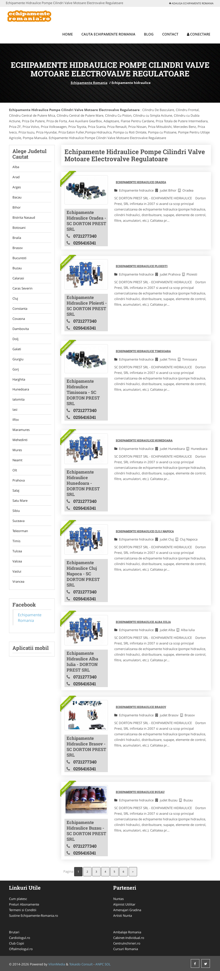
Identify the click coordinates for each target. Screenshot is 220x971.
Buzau (17, 268)
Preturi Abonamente (24, 904)
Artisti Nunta (122, 915)
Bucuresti (19, 258)
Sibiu (16, 511)
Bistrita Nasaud (23, 217)
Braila (16, 237)
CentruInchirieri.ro (126, 943)
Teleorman (20, 531)
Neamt (17, 460)
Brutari (14, 932)
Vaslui (16, 571)
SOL (108, 964)
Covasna (18, 318)
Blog (149, 34)
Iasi (14, 409)
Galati (16, 349)
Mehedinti (20, 440)
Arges (16, 187)
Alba (15, 167)
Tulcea (17, 551)
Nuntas (118, 899)
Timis (16, 541)
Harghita (18, 379)
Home (67, 34)
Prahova (18, 480)
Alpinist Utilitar (124, 904)
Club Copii (16, 943)
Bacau (16, 197)
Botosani (19, 227)
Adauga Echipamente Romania (191, 3)
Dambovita (20, 329)
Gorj (15, 369)
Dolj (15, 339)
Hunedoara (20, 389)
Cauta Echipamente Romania (108, 34)
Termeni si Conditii (22, 910)
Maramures (21, 430)
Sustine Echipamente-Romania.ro (33, 915)
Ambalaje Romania (127, 932)
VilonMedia (56, 964)
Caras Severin (22, 288)
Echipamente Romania (89, 83)
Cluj (15, 298)
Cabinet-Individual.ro (128, 937)
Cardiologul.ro (19, 937)
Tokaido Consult (81, 964)
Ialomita (18, 399)
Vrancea (18, 581)
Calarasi (18, 278)
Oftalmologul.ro (21, 949)
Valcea (17, 561)
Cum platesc (18, 899)
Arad (16, 177)
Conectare (198, 34)
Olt (14, 470)
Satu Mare (20, 501)
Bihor (16, 207)
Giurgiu (17, 359)
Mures (17, 450)
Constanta (19, 308)
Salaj (15, 490)
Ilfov (15, 420)
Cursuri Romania (125, 949)
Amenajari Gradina (127, 910)
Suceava (18, 521)
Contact (170, 34)
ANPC (99, 964)
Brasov (17, 248)
